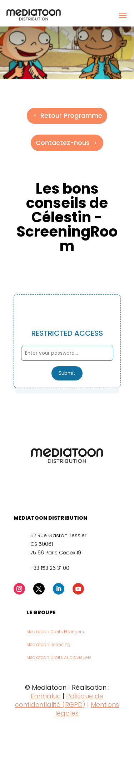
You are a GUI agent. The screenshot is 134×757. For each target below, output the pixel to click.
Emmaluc (46, 696)
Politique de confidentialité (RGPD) (59, 700)
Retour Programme (71, 115)
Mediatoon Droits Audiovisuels (58, 657)
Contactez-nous (63, 142)
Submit (67, 373)
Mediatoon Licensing (48, 644)
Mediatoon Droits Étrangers (55, 632)
